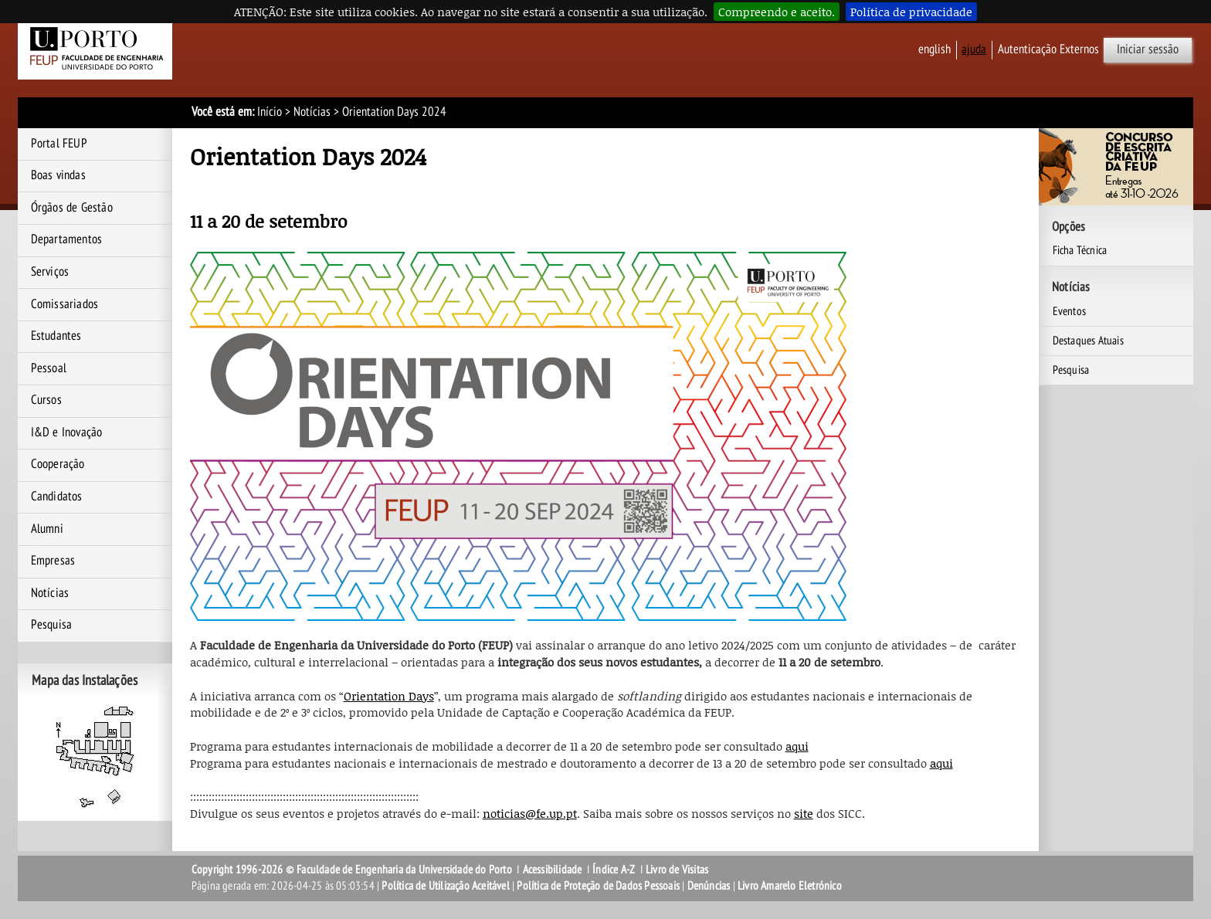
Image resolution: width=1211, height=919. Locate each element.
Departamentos (67, 239)
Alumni (47, 529)
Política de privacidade (911, 11)
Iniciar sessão (1148, 49)
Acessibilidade (552, 870)
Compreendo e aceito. (776, 11)
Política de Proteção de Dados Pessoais (598, 886)
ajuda (974, 49)
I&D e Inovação (67, 432)
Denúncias (709, 886)
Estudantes (56, 336)
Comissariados (65, 304)
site (803, 813)
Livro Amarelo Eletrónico (790, 886)
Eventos (1069, 311)
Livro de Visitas (677, 870)
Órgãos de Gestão (72, 207)
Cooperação (58, 464)
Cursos (46, 400)
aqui (797, 746)
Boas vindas (58, 175)
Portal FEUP (59, 143)
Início (269, 112)
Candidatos (57, 496)
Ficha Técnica (1080, 250)
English (934, 49)
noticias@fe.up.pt (530, 813)
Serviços (50, 272)
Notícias (312, 112)
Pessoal (48, 368)
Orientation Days (389, 696)
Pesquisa (52, 624)
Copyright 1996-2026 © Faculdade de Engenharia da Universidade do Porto (352, 870)
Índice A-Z (613, 870)
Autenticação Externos (1048, 49)
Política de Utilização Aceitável (445, 886)
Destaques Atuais (1088, 341)
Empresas (53, 560)
